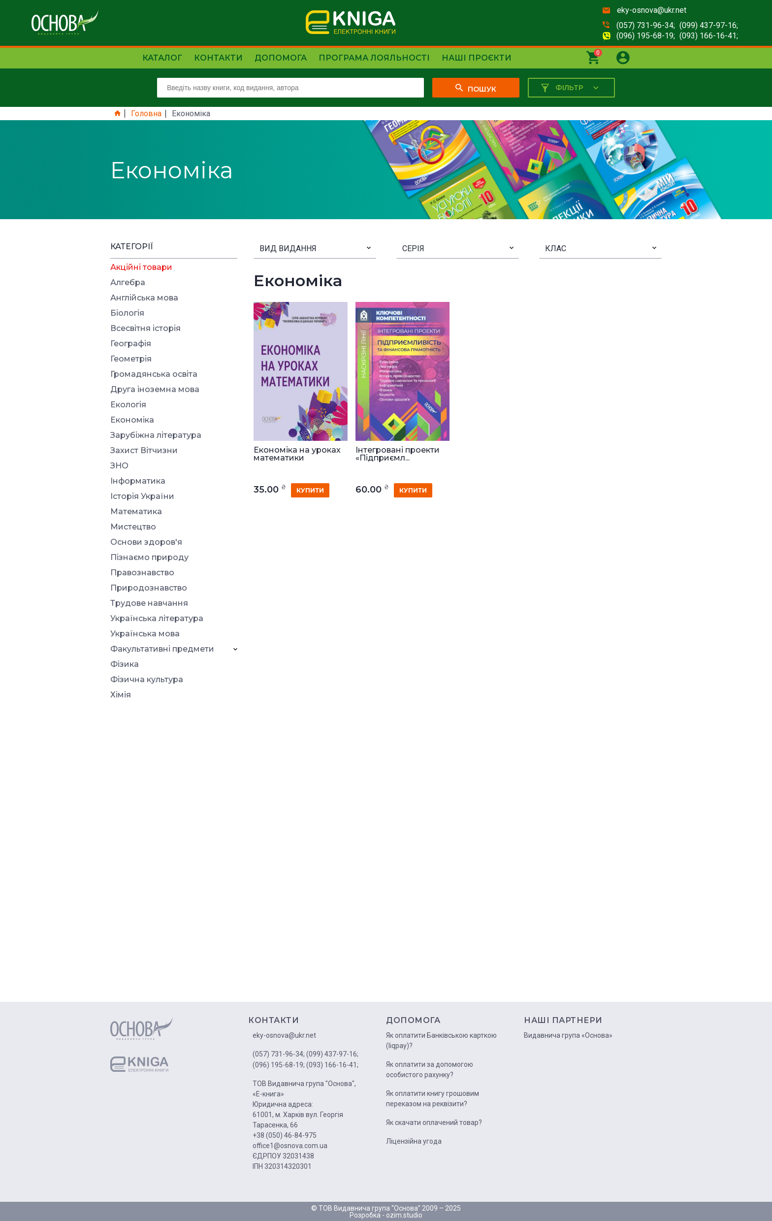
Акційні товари (141, 267)
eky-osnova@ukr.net (651, 10)
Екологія (128, 405)
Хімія (120, 695)
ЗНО (119, 466)
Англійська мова (144, 298)
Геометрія (131, 359)
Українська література (156, 619)
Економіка (132, 420)
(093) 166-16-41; (708, 35)
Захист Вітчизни (144, 451)
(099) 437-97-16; (708, 25)
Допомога (281, 58)
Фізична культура (146, 680)
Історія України (142, 496)
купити (310, 490)
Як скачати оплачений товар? (434, 1122)
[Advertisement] (173, 854)
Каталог (162, 58)
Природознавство (148, 588)
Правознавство (142, 573)
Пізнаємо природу (149, 557)
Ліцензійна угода (414, 1141)
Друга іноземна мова (154, 390)
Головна (146, 114)
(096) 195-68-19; (645, 35)
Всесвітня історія (145, 328)
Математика (136, 512)
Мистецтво (133, 527)
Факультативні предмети (162, 649)
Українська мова (145, 634)
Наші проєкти (477, 58)
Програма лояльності (374, 58)
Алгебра (127, 283)
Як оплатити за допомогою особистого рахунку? (429, 1069)
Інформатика (137, 481)
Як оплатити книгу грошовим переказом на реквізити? (432, 1098)
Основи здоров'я (146, 542)
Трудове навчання (149, 603)
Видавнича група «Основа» (568, 1035)
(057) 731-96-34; (645, 25)
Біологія (127, 313)
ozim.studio (404, 1215)
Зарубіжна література (155, 435)
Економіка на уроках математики (297, 454)
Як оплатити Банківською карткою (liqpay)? (441, 1040)
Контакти (218, 58)
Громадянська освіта (153, 374)
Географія (130, 344)
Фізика (124, 664)
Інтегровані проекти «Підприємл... (397, 454)
